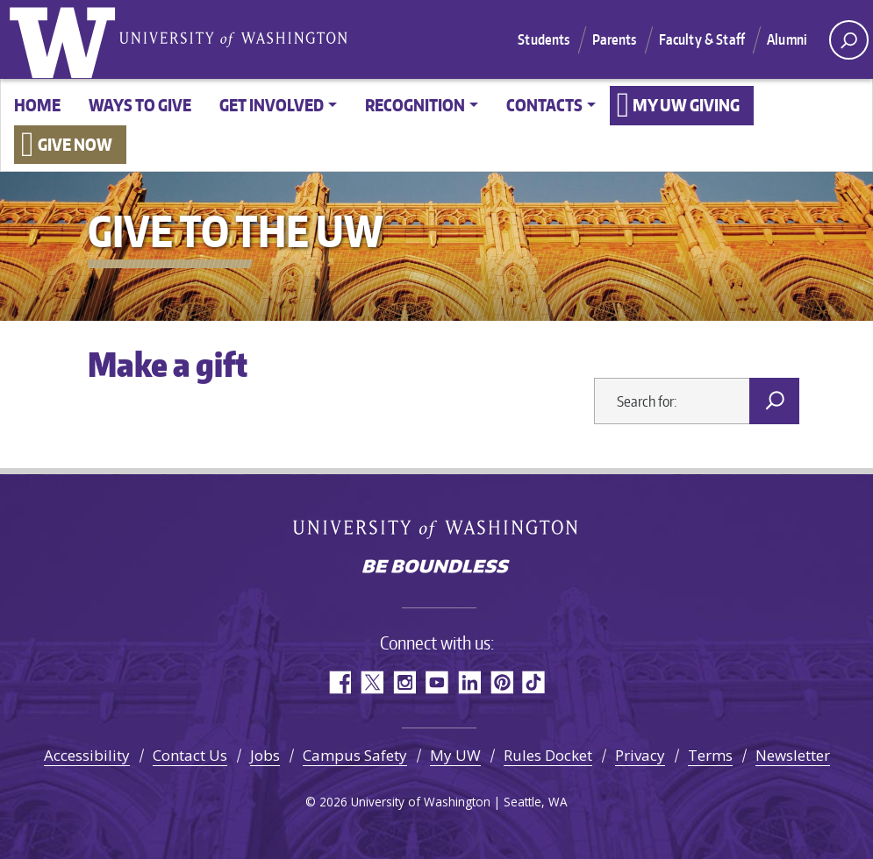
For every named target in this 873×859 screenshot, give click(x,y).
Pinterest (501, 682)
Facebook (339, 682)
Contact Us (190, 755)
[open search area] (849, 40)
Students (543, 39)
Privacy (640, 755)
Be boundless (437, 568)
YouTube (436, 682)
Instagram (404, 682)
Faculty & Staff (702, 39)
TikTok (534, 682)
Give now (75, 144)
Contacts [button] (544, 105)
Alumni (787, 39)
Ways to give (140, 105)
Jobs (265, 755)
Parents (614, 39)
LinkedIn (469, 682)
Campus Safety (355, 755)
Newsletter (792, 755)
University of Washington (66, 39)
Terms (710, 755)
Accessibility (87, 755)
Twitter (371, 682)
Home (37, 105)
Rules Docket (548, 755)
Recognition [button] (415, 105)
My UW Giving (686, 105)
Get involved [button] (271, 105)
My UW (455, 755)
